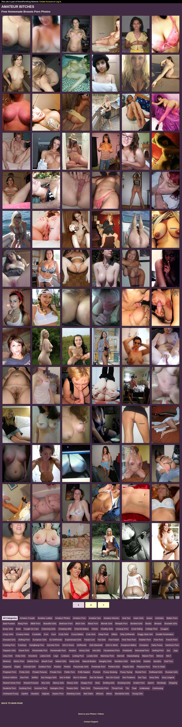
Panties (57, 667)
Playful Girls (128, 667)
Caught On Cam (31, 629)
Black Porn (93, 623)
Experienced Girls (73, 640)
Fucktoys (22, 645)
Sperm (151, 683)
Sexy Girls (154, 677)
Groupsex (143, 645)
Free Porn (158, 640)
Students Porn (9, 688)
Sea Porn (24, 677)
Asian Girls (138, 618)
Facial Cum (89, 640)
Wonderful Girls (122, 694)
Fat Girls (102, 640)
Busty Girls (8, 629)
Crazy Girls (8, 634)
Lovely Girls (92, 656)
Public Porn (69, 672)
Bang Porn (23, 623)
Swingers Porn (57, 688)
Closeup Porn (122, 629)
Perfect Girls (114, 667)
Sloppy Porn (86, 683)
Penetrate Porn (98, 667)
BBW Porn (35, 623)
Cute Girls (90, 634)
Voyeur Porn (58, 694)
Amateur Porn (79, 618)
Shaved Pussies (31, 683)
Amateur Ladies (45, 618)
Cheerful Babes (82, 629)
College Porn (151, 629)
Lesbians (65, 656)
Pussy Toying (126, 672)
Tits (127, 688)
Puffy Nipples (84, 672)
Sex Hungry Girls (49, 677)
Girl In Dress (68, 645)
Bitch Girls (80, 623)
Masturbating (133, 656)
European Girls (39, 640)
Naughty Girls (105, 661)
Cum (46, 634)
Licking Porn (78, 656)
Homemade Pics (39, 650)
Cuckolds (36, 634)
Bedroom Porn (66, 623)
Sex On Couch (112, 677)
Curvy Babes (77, 634)
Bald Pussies (9, 623)
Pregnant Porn (9, 672)
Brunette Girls (171, 623)
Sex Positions (129, 677)
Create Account (46, 2)
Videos (101, 714)
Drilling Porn (24, 640)
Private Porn (55, 672)
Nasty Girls (74, 661)
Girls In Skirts (112, 645)
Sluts (97, 683)
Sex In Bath (65, 677)
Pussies (96, 672)
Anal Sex (126, 618)
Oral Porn (168, 661)
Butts (18, 629)
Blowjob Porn (121, 623)
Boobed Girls (136, 623)
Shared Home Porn (11, 683)
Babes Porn (172, 618)
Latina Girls (45, 656)
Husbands (127, 650)
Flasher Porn (145, 640)
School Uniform (10, 677)
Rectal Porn (140, 672)
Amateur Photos (62, 618)
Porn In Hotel (159, 667)
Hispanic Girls (9, 650)
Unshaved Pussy (10, 694)
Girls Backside (96, 645)
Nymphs (157, 661)
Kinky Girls (20, 656)
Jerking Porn (158, 650)
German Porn (53, 645)
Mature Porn (147, 656)
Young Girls (137, 694)
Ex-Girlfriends (56, 640)
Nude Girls (135, 661)
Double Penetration (164, 634)
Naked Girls (61, 661)
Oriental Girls (30, 667)
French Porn (171, 640)
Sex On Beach (96, 677)
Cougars (164, 629)
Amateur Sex (95, 618)
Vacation (35, 694)
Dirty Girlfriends (127, 634)
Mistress (7, 661)
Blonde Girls (106, 623)
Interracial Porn (142, 650)
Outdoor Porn (45, 667)
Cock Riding (137, 629)
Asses (149, 618)
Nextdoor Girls (121, 661)
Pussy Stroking (110, 672)
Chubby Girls (107, 629)
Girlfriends (81, 645)
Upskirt (24, 694)
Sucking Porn (25, 688)
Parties (67, 667)
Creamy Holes (22, 634)
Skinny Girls (58, 683)
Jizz (168, 650)
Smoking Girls (124, 683)
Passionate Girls (81, 667)
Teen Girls (85, 688)
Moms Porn (19, 661)
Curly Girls (63, 634)
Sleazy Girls (72, 683)
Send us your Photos (87, 714)
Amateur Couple (27, 618)
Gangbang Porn (36, 645)
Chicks (95, 629)
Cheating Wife (64, 629)
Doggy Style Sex (145, 634)
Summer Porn (40, 688)
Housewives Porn (112, 650)
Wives (109, 694)
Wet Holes (88, 694)
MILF (168, 656)
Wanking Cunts (73, 694)
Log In (58, 2)
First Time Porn (129, 640)
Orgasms (7, 667)
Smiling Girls (108, 683)
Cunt (53, 634)
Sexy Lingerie (168, 677)
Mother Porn (33, 661)
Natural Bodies (89, 661)
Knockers (32, 656)
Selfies (35, 677)
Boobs (148, 623)
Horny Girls (84, 650)
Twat (134, 688)
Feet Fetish (114, 640)
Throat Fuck (117, 688)
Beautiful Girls (49, 623)
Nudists (147, 661)
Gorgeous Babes (128, 645)
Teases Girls (72, 688)
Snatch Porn (139, 683)
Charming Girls (48, 629)
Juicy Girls (7, 656)
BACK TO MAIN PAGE (12, 703)
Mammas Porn (107, 656)
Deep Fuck (103, 634)
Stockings (161, 683)
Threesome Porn (100, 688)
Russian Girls (171, 672)
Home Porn (24, 650)
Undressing (158, 688)
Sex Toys (142, 677)
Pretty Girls (24, 672)
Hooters (72, 650)
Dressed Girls (9, 640)
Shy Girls (45, 683)
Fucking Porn (9, 645)
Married (120, 656)
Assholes (159, 618)
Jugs (175, 650)
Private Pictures (40, 672)
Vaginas (45, 694)
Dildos (114, 634)
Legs (56, 656)
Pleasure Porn (143, 667)
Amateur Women (111, 618)
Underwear (144, 688)
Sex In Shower (80, 677)
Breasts (157, 623)
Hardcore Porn (172, 645)
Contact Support (91, 722)
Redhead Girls (155, 672)
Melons (160, 656)
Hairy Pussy (156, 645)
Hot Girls (97, 650)
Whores (99, 694)
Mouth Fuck (47, 661)
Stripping (173, 683)
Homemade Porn (58, 650)
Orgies (17, 667)
